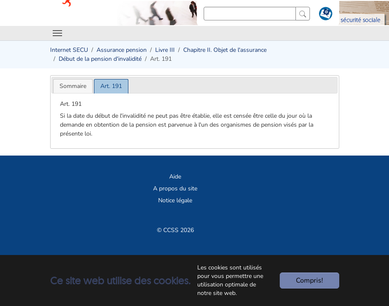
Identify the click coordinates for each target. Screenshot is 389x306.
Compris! (309, 280)
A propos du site (175, 188)
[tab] (73, 86)
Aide (175, 177)
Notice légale (175, 200)
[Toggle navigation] (57, 33)
